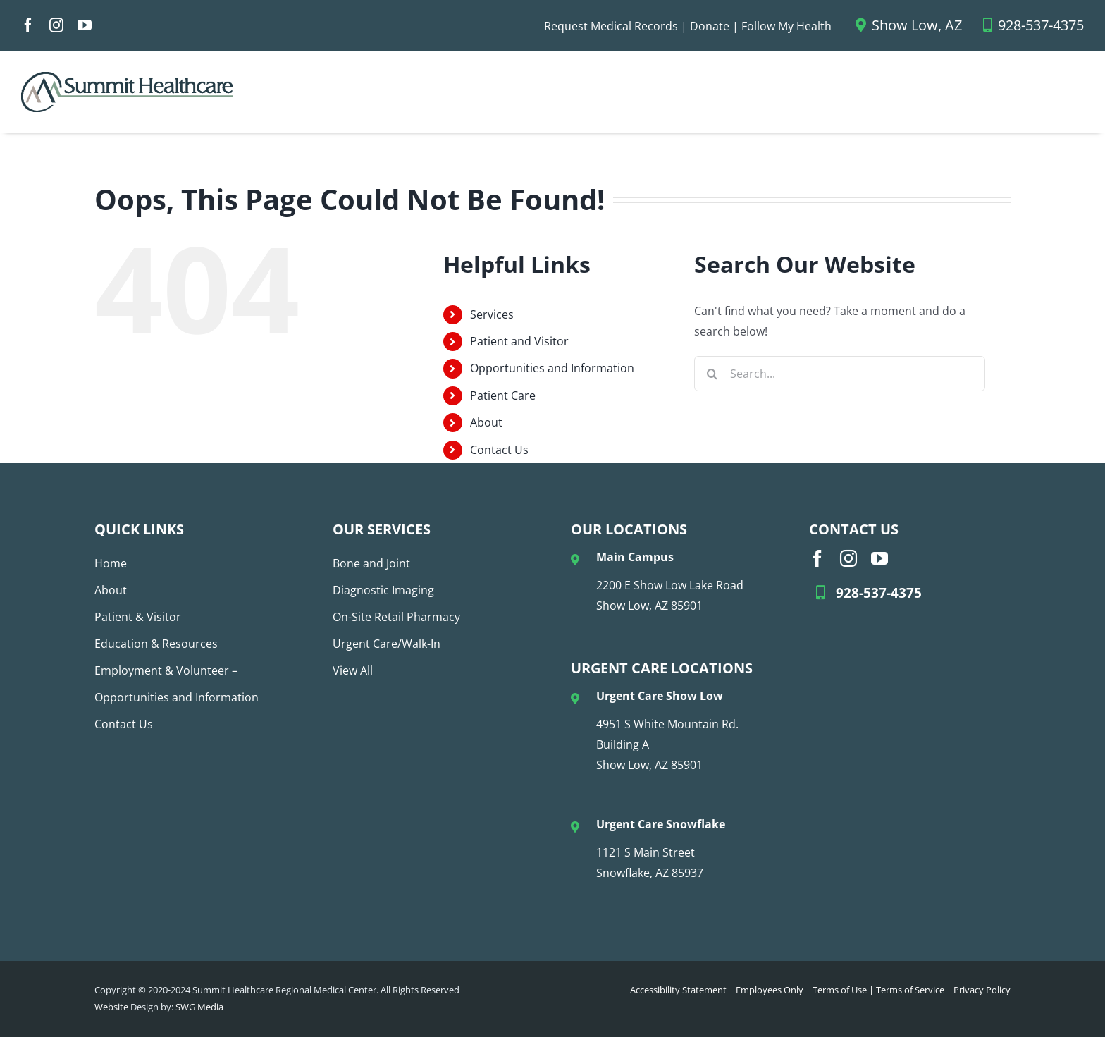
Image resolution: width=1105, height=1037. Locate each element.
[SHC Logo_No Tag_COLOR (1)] (127, 77)
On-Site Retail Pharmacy (396, 617)
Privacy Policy (982, 989)
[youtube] (85, 25)
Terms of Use (840, 989)
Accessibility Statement (678, 989)
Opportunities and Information (552, 368)
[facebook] (28, 25)
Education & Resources (156, 643)
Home (110, 563)
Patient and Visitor (519, 341)
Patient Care (503, 395)
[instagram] (56, 25)
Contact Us (499, 450)
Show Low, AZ (909, 25)
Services (492, 314)
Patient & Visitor (137, 617)
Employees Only (769, 989)
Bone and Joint (371, 563)
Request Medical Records (611, 26)
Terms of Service (910, 989)
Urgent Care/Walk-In (386, 643)
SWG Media (199, 1006)
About (486, 422)
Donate (709, 26)
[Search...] (839, 373)
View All (353, 670)
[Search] (711, 373)
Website (111, 1006)
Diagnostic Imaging (383, 590)
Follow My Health (786, 26)
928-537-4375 (1033, 25)
